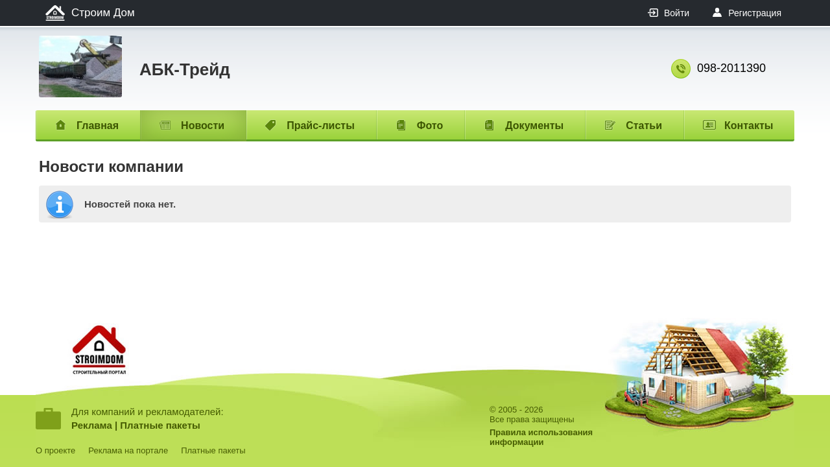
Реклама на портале (128, 450)
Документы (534, 125)
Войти (676, 13)
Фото (430, 125)
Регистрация (754, 13)
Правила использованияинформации (541, 437)
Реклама (91, 425)
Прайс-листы (321, 125)
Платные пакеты (160, 425)
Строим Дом (103, 12)
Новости (202, 125)
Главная (98, 125)
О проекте (55, 450)
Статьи (644, 125)
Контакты (748, 125)
